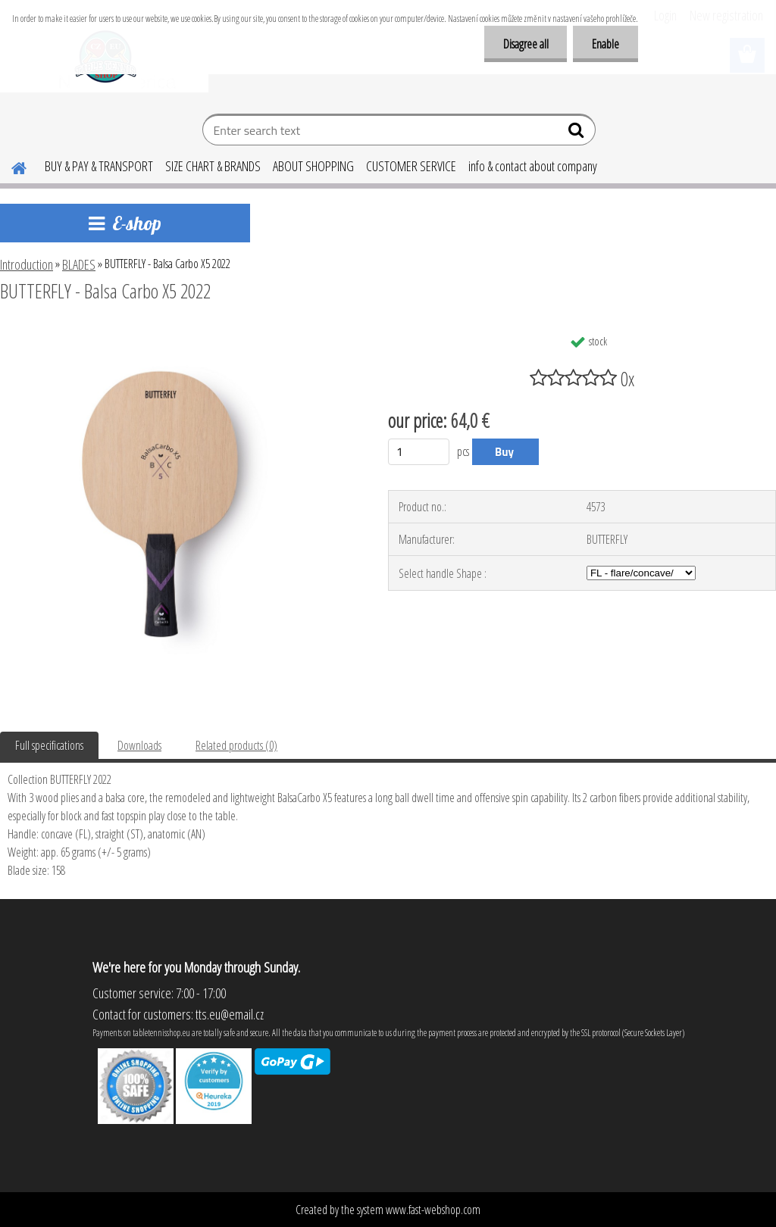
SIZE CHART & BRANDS (213, 166)
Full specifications (49, 745)
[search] (578, 133)
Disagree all (525, 44)
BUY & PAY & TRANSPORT (99, 166)
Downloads (139, 745)
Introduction (26, 264)
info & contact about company (532, 166)
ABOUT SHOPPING (313, 166)
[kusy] (418, 452)
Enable (605, 44)
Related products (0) (236, 745)
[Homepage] (10, 165)
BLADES (78, 264)
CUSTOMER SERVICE (411, 166)
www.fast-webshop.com (433, 1209)
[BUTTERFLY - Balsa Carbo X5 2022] (180, 332)
